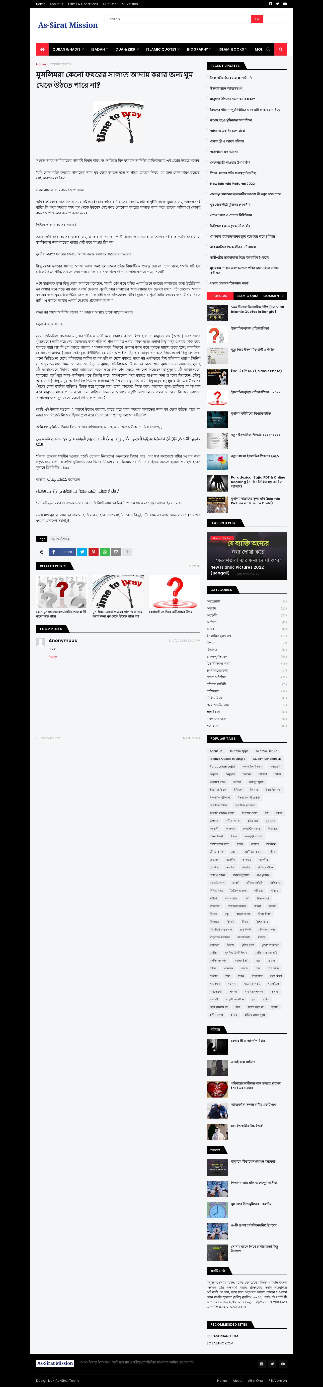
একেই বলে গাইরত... (244, 1062)
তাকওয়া (247, 860)
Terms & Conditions (83, 4)
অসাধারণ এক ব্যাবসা (224, 152)
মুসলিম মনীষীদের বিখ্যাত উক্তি (251, 413)
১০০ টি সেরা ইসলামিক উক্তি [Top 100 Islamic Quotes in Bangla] (257, 309)
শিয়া (227, 976)
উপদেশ (247, 643)
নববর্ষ (235, 883)
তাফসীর (214, 867)
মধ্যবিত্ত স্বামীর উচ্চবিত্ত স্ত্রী (247, 1126)
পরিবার (275, 891)
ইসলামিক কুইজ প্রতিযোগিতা (250, 328)
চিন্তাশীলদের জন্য (247, 663)
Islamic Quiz (246, 295)
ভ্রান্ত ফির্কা (247, 712)
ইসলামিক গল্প (273, 790)
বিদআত (214, 922)
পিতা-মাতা (263, 898)
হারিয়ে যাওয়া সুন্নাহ (255, 1015)
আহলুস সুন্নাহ (256, 782)
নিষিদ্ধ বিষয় (247, 698)
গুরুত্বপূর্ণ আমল (247, 657)
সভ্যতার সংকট (252, 984)
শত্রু (258, 968)
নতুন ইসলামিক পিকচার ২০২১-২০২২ (255, 435)
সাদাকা (233, 992)
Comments (273, 295)
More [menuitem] (260, 49)
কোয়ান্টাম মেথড (252, 829)
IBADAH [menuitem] (98, 49)
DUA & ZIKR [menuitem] (125, 49)
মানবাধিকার (243, 937)
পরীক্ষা (213, 898)
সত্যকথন (247, 725)
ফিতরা (272, 906)
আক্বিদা (247, 622)
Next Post (190, 738)
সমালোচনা (216, 992)
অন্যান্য (247, 774)
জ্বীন (272, 852)
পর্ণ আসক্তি (231, 898)
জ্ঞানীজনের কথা (247, 670)
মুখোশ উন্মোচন (270, 945)
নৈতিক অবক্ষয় (238, 891)
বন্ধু (227, 914)
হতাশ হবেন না (256, 1007)
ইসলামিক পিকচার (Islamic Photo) (256, 371)
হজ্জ (237, 1007)
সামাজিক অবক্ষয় (254, 992)
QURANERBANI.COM (222, 1336)
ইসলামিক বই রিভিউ (249, 798)
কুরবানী (214, 829)
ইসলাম (254, 790)
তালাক (230, 867)
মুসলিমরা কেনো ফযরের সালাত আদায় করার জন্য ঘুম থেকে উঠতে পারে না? (117, 614)
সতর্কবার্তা (257, 976)
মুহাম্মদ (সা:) (242, 961)
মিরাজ (230, 945)
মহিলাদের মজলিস (220, 937)
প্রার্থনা (257, 906)
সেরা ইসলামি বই (219, 1007)
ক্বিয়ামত (247, 650)
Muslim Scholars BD (267, 759)
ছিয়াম (240, 844)
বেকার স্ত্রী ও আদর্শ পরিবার (227, 141)
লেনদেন (228, 968)
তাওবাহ (214, 860)
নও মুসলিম (263, 875)
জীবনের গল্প (216, 852)
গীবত (234, 836)
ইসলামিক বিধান (218, 805)
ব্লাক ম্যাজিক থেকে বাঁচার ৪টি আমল (233, 247)
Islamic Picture (266, 751)
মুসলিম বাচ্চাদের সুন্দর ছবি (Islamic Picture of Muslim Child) (255, 501)
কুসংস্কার (230, 829)
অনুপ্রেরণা (247, 601)
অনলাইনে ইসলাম (252, 766)
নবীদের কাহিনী (247, 684)
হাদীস (274, 1007)
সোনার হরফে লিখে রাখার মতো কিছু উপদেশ (254, 1249)
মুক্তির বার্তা (248, 945)
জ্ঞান (233, 852)
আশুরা (237, 782)
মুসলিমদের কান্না (218, 961)
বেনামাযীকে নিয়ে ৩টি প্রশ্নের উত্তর (170, 612)
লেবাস (244, 968)
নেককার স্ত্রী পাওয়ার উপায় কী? (230, 163)
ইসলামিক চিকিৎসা (220, 798)
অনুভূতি (247, 615)
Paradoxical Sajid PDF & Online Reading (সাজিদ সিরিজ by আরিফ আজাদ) (258, 482)
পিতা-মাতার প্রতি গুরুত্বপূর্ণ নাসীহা (233, 173)
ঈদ (267, 813)
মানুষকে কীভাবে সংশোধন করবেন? (232, 99)
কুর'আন (270, 821)
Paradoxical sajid (222, 766)
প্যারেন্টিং (215, 906)
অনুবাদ (247, 608)
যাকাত (271, 961)
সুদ (253, 999)
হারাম (234, 1015)
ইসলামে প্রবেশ (250, 813)
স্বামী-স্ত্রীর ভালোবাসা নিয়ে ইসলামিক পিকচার (239, 257)
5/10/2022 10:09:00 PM (184, 641)
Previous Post (49, 738)
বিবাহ (245, 922)
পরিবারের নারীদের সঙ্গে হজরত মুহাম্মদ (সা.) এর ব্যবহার (256, 1085)
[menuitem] (42, 49)
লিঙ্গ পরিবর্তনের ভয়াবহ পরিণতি (231, 78)
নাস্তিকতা (247, 691)
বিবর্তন (230, 922)
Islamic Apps (239, 751)
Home (40, 4)
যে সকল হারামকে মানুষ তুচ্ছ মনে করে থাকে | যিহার (242, 236)
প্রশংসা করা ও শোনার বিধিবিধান (231, 215)
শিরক (241, 976)
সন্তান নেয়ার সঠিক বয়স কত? (229, 283)
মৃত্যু (258, 961)
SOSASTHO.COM (220, 1343)
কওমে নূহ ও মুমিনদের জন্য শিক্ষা (231, 120)
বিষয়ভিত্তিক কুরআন (221, 930)
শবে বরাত (273, 968)
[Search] (178, 19)
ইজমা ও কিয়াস (218, 790)
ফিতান (213, 914)
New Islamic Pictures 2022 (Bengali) (237, 570)
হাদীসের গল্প (216, 1015)
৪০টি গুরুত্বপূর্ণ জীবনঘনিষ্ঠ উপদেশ (254, 1225)
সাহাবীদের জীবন (235, 999)
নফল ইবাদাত (217, 883)
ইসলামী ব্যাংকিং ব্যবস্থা (222, 813)
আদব (247, 629)
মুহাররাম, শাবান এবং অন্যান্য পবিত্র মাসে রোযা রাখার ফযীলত (244, 270)
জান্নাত (255, 844)
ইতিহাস (238, 790)
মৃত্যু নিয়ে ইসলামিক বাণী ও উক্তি (252, 350)
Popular (219, 295)
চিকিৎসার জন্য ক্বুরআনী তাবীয (230, 226)
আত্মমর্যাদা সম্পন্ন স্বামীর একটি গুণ (253, 1105)
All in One (109, 4)
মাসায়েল (214, 945)
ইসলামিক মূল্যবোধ (247, 636)
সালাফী (214, 999)
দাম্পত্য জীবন (265, 867)
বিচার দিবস (264, 914)
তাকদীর (263, 860)
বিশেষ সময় (262, 922)
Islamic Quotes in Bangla (228, 759)
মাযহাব (262, 937)
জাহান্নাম (271, 844)
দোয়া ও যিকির (247, 677)
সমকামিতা (273, 984)
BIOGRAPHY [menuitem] (197, 49)
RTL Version (129, 4)
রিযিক (213, 968)
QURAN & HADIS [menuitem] (66, 49)
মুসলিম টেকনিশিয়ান (236, 953)
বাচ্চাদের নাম (243, 914)
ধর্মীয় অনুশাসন (241, 875)
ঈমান (279, 813)
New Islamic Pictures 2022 (232, 184)
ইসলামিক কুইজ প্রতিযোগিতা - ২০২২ (255, 392)
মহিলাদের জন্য (247, 719)
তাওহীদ (230, 860)
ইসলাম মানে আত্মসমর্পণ (226, 88)
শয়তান (214, 976)
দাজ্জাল (246, 867)
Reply (53, 657)
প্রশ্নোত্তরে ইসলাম (60, 64)
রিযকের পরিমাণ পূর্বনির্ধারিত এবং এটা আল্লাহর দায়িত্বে (245, 110)
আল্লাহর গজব (217, 782)
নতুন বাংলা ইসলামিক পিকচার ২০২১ (255, 456)
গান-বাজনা (216, 836)
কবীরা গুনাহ (233, 821)
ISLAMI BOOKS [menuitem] (231, 49)
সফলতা (232, 984)
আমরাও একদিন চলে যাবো (227, 131)
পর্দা (247, 898)
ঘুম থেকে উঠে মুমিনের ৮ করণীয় (230, 205)
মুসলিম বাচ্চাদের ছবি (266, 953)
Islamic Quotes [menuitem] (161, 49)
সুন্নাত (266, 999)
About (238, 1380)
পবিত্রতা (258, 891)
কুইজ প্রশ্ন (253, 821)
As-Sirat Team (67, 1380)
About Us (56, 4)
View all (194, 566)
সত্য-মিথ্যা (276, 976)
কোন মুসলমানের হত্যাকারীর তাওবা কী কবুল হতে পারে (61, 614)
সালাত (274, 992)
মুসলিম (213, 953)
